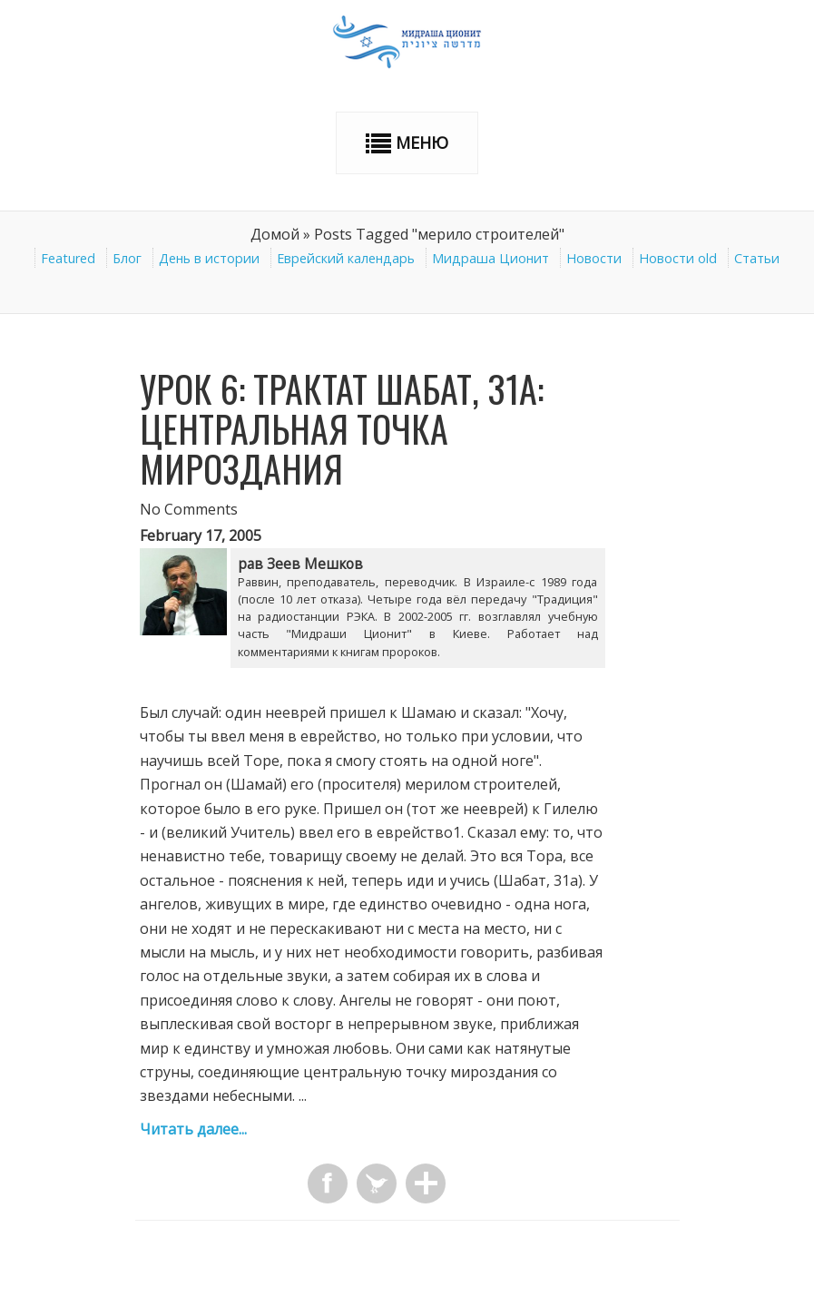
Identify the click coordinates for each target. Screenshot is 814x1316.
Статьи (757, 258)
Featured (68, 258)
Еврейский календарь (346, 258)
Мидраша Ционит (490, 258)
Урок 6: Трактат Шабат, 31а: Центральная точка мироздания (342, 428)
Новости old (678, 258)
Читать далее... (193, 1129)
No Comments (189, 509)
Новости (594, 258)
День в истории (209, 258)
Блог (127, 258)
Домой (274, 234)
